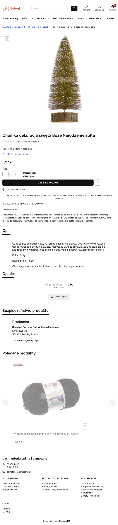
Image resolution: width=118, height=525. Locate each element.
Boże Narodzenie (31, 27)
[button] (74, 8)
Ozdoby (46, 27)
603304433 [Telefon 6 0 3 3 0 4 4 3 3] (13, 464)
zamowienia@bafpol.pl (25, 340)
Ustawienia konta (10, 486)
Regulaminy (87, 492)
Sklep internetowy (55, 521)
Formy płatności (49, 483)
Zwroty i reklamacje (91, 495)
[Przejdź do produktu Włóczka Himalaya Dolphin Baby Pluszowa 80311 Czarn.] (51, 396)
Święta (18, 27)
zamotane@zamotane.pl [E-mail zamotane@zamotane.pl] (19, 471)
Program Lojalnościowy (92, 486)
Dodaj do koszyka (48, 182)
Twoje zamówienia (11, 483)
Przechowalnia (9, 489)
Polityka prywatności (91, 489)
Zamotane (6, 27)
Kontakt (6, 508)
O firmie (6, 511)
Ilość (4, 168)
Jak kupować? (88, 483)
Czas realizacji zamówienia (55, 489)
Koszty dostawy (50, 486)
